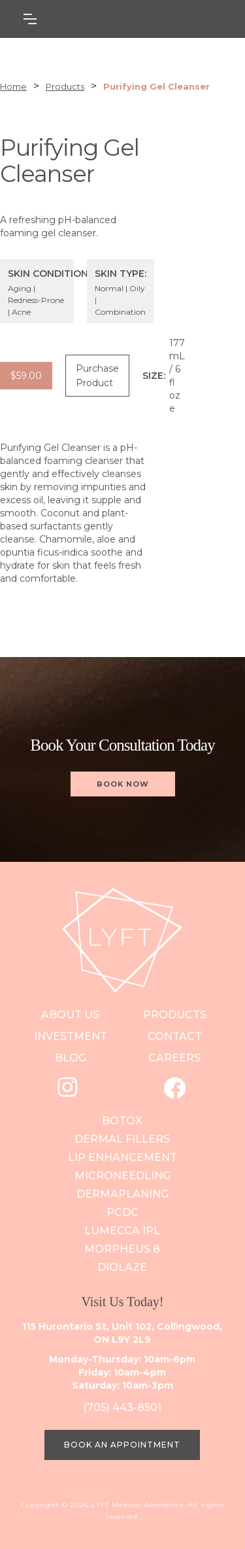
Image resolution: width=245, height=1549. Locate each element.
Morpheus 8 (122, 1249)
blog (70, 1058)
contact (175, 1036)
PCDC (122, 1212)
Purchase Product (97, 376)
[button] (95, 19)
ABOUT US (70, 1014)
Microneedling (122, 1175)
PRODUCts (174, 1014)
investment (70, 1036)
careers (174, 1058)
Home (13, 86)
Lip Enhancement (122, 1157)
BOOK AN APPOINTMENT (122, 1445)
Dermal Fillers (122, 1139)
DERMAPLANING (122, 1194)
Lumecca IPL (122, 1230)
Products (65, 86)
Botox (122, 1120)
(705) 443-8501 (122, 1407)
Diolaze (122, 1267)
